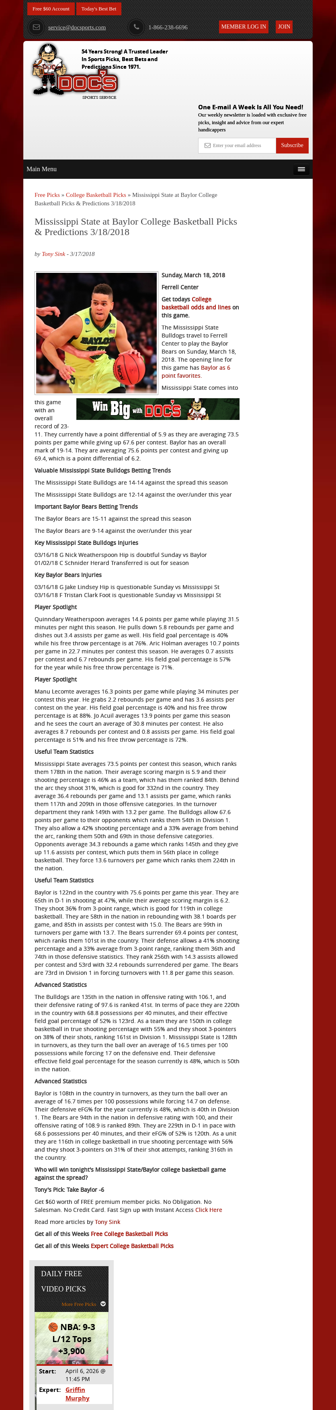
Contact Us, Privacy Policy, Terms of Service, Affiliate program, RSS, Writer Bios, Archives (213, 1400)
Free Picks (47, 136)
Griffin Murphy (280, 257)
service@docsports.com (66, 27)
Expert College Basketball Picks (132, 1372)
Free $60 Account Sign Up (271, 327)
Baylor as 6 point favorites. (70, 379)
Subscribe (292, 87)
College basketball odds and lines (183, 264)
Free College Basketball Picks (129, 1360)
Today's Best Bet (103, 9)
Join (284, 27)
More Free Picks (278, 171)
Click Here (48, 1336)
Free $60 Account (53, 9)
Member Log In (243, 27)
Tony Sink (53, 195)
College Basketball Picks (96, 136)
